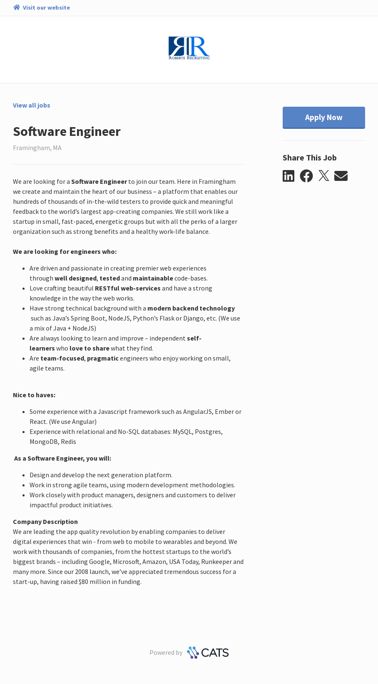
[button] (291, 176)
